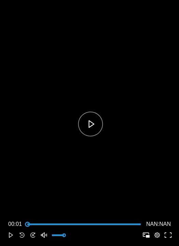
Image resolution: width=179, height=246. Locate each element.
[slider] (84, 224)
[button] (10, 235)
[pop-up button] (157, 235)
